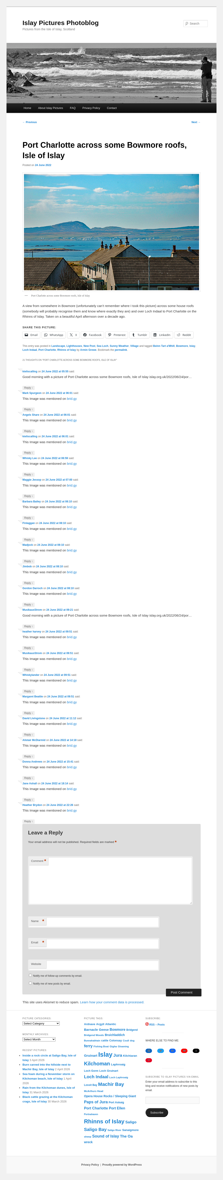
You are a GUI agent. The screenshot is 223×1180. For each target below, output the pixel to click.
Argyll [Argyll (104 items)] (100, 1024)
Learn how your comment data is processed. (112, 1002)
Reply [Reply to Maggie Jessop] (28, 496)
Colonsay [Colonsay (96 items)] (115, 1040)
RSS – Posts (155, 1024)
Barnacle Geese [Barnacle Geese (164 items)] (96, 1029)
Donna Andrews (32, 761)
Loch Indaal (29, 349)
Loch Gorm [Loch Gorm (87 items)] (91, 1070)
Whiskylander (30, 674)
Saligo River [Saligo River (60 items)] (114, 1130)
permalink (121, 349)
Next (195, 122)
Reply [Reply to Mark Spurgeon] (28, 409)
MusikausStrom (32, 609)
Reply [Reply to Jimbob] (28, 583)
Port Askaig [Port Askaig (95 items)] (116, 1102)
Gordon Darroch (32, 588)
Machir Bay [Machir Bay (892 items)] (111, 1084)
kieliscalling (29, 371)
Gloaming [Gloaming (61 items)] (123, 1046)
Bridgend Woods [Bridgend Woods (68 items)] (94, 1035)
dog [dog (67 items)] (132, 1040)
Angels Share (30, 414)
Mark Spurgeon (31, 393)
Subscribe (156, 1112)
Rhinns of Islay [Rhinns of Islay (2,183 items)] (104, 1121)
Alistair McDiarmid (33, 740)
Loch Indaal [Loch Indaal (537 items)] (96, 1076)
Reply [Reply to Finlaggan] (28, 540)
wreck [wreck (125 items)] (88, 1142)
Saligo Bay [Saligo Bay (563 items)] (95, 1129)
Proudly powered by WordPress (122, 1164)
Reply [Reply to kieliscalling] (28, 388)
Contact (112, 108)
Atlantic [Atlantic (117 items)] (110, 1024)
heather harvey (31, 631)
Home (27, 108)
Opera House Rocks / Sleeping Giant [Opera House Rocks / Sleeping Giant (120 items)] (110, 1096)
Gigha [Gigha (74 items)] (113, 1046)
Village (134, 346)
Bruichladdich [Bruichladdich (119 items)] (115, 1035)
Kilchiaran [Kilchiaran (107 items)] (130, 1055)
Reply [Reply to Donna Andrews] (28, 778)
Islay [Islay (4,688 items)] (105, 1054)
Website (36, 964)
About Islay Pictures (50, 108)
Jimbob (27, 566)
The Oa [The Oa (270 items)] (126, 1136)
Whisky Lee (29, 458)
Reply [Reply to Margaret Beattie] (28, 713)
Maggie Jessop (31, 479)
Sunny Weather (119, 346)
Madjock (27, 544)
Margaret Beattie (32, 696)
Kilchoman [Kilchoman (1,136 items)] (97, 1063)
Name (37, 921)
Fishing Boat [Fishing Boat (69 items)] (101, 1046)
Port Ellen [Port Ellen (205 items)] (117, 1108)
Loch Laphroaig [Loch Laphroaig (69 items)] (118, 1077)
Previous (29, 122)
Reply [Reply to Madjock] (28, 561)
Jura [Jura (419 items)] (117, 1055)
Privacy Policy (91, 108)
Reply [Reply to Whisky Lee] (28, 475)
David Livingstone (33, 718)
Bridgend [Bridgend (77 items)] (132, 1029)
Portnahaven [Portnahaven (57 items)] (91, 1114)
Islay (192, 346)
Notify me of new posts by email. (52, 983)
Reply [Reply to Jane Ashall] (28, 800)
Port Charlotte (47, 349)
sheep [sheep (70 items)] (87, 1136)
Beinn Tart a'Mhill (164, 346)
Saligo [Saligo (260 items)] (130, 1122)
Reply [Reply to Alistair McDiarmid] (28, 756)
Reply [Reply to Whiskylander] (28, 691)
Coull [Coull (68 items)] (126, 1040)
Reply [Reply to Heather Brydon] (28, 821)
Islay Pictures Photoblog (60, 22)
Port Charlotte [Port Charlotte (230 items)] (96, 1108)
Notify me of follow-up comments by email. (57, 975)
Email (37, 942)
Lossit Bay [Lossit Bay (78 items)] (90, 1085)
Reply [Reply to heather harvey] (28, 648)
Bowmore (182, 346)
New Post (89, 346)
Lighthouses (74, 346)
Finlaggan (28, 523)
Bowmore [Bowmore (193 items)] (117, 1029)
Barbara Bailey (31, 501)
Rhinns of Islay (66, 349)
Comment (38, 861)
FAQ (73, 108)
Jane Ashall (29, 783)
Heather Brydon (32, 805)
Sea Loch (102, 346)
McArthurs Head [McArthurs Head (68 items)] (93, 1091)
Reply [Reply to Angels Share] (28, 431)
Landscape (58, 346)
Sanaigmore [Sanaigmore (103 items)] (130, 1130)
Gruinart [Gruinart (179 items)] (90, 1055)
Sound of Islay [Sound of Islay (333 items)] (105, 1136)
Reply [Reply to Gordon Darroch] (28, 605)
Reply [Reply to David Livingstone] (28, 735)
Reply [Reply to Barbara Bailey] (28, 518)
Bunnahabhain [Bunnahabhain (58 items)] (92, 1040)
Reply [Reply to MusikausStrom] (28, 626)
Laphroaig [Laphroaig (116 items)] (118, 1064)
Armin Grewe (88, 349)
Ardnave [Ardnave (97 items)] (89, 1024)
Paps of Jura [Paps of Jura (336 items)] (96, 1102)
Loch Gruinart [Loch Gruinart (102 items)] (108, 1070)
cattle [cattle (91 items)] (104, 1040)
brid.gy (72, 398)
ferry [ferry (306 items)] (88, 1046)
